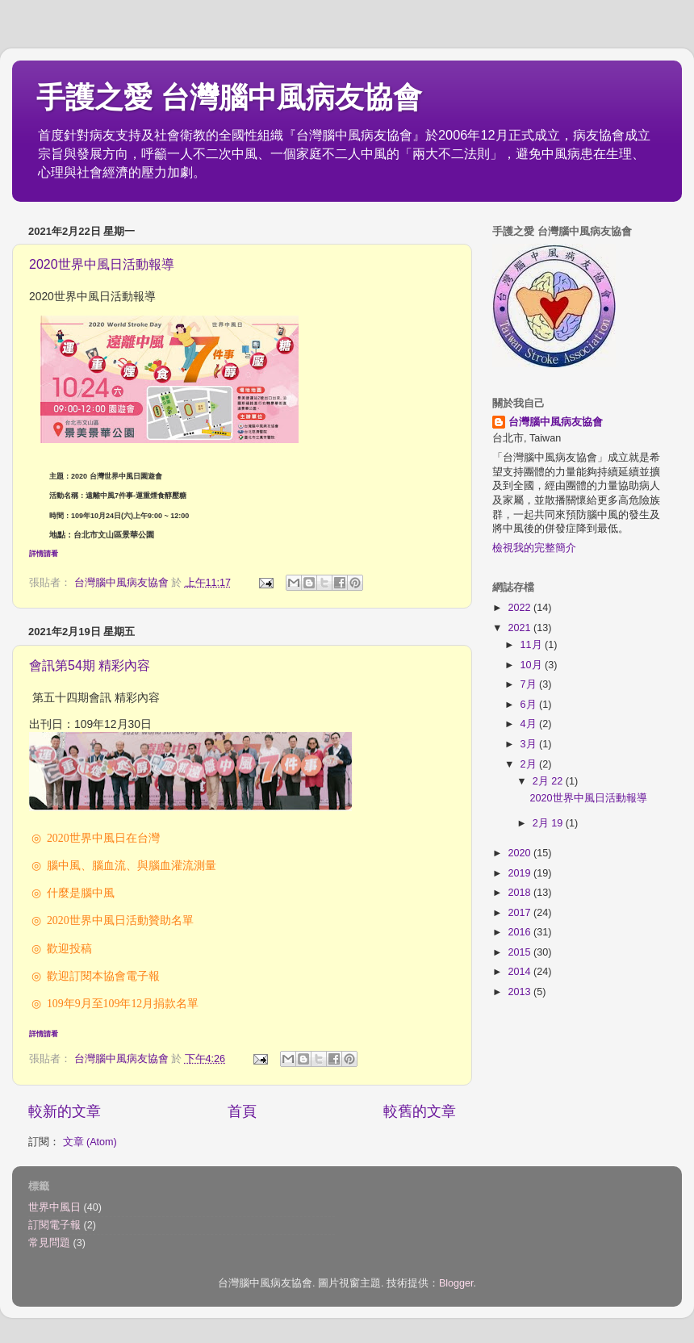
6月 (530, 704)
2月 (530, 764)
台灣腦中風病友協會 (555, 422)
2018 (520, 892)
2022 (520, 607)
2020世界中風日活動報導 (101, 264)
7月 (530, 684)
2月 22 (549, 781)
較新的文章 (64, 1111)
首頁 (242, 1111)
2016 (520, 932)
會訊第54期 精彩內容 (89, 665)
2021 (520, 628)
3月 (530, 744)
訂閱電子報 (54, 1225)
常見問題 (49, 1243)
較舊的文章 (419, 1111)
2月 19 (549, 823)
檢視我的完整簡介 (534, 548)
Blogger (456, 1283)
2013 (520, 992)
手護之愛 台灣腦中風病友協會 (229, 97)
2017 (520, 912)
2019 (520, 873)
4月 (530, 724)
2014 (520, 971)
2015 (520, 952)
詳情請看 (43, 554)
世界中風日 (54, 1207)
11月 (533, 645)
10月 (533, 665)
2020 (520, 853)
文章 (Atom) (90, 1142)
